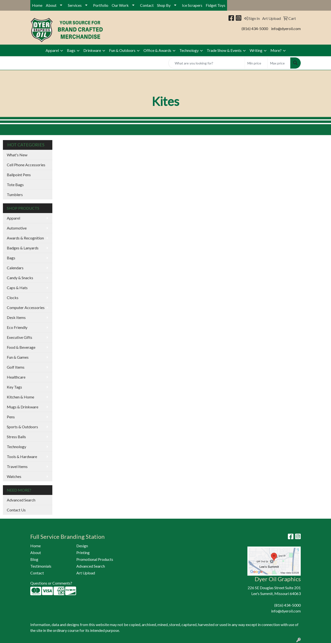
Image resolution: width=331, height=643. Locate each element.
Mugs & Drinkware (22, 407)
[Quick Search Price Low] (256, 63)
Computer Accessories (26, 307)
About (51, 5)
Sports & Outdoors (22, 426)
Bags (71, 50)
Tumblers (15, 194)
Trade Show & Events (224, 50)
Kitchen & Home (20, 397)
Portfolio (100, 5)
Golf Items (15, 367)
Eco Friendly (17, 327)
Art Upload (85, 573)
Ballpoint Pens (19, 174)
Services (75, 5)
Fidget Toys (215, 5)
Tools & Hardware (22, 456)
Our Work (120, 5)
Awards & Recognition (25, 238)
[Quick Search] (206, 63)
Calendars (15, 267)
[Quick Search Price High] (279, 63)
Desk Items (16, 317)
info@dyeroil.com (286, 28)
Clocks (12, 297)
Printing (83, 552)
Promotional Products (94, 559)
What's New (17, 154)
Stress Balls (16, 436)
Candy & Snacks (20, 277)
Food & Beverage (21, 347)
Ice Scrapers (192, 5)
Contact (147, 5)
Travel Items (17, 466)
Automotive (17, 228)
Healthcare (16, 377)
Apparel (52, 50)
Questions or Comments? (51, 583)
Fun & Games (18, 357)
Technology (189, 50)
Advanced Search (21, 500)
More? (276, 50)
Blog (34, 559)
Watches (14, 476)
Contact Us (16, 510)
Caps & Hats (17, 287)
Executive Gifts (19, 337)
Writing (256, 50)
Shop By (164, 5)
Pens (11, 416)
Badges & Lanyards (23, 248)
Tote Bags (15, 184)
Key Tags (14, 387)
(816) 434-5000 (255, 28)
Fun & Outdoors (122, 50)
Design (82, 545)
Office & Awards (157, 50)
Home (37, 5)
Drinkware (92, 50)
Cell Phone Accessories (26, 164)
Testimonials (40, 566)
